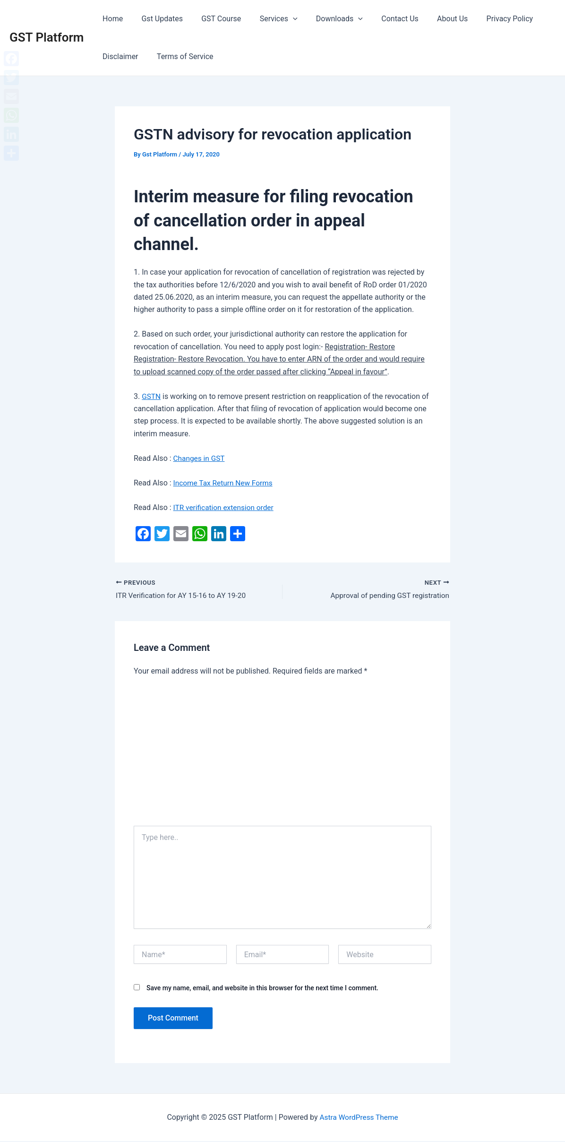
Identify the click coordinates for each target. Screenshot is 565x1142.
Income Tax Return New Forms (224, 482)
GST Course (212, 18)
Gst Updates (157, 18)
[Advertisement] (282, 755)
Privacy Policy (484, 18)
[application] (280, 19)
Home (111, 18)
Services (266, 19)
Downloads (323, 19)
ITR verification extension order (225, 507)
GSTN (151, 396)
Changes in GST (200, 458)
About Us (430, 18)
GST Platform (46, 37)
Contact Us (381, 18)
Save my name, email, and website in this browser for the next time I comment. (262, 988)
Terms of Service (180, 56)
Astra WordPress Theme (358, 1118)
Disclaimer (118, 56)
